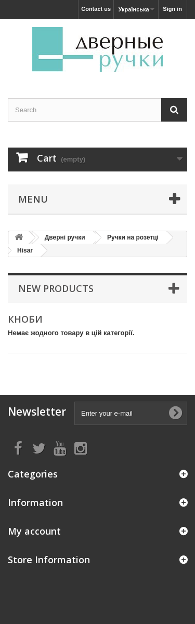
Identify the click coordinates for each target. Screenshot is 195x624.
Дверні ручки (65, 237)
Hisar (25, 250)
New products (56, 288)
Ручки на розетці (133, 237)
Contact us (96, 9)
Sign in (172, 9)
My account (34, 531)
